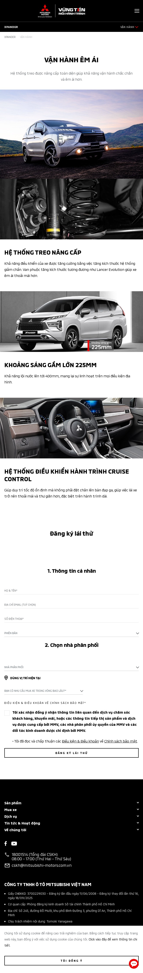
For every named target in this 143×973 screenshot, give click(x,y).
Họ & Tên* (10, 590)
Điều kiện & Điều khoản (80, 740)
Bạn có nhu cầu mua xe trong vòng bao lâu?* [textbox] (35, 690)
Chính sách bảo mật (120, 740)
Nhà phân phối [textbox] (13, 667)
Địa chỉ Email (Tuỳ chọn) (20, 604)
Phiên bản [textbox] (10, 633)
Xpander (10, 37)
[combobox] (71, 633)
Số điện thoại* (14, 618)
